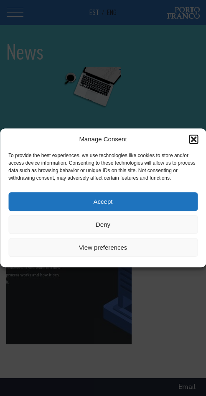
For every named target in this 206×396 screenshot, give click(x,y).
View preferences (103, 247)
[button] (193, 139)
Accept (103, 201)
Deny (103, 224)
